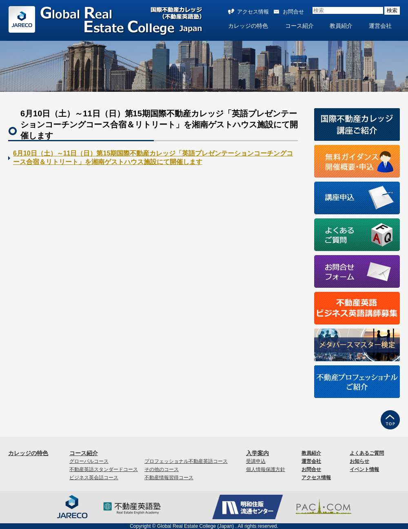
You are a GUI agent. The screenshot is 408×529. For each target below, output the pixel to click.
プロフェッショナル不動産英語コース (186, 461)
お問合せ (293, 12)
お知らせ (359, 461)
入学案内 (257, 453)
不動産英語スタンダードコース (103, 469)
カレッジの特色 (248, 25)
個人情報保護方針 (265, 469)
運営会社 (380, 25)
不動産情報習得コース (168, 477)
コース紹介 (299, 25)
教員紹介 (341, 25)
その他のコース (161, 469)
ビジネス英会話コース (93, 477)
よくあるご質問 (367, 453)
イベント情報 (364, 469)
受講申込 (256, 461)
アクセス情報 (253, 12)
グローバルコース (89, 461)
